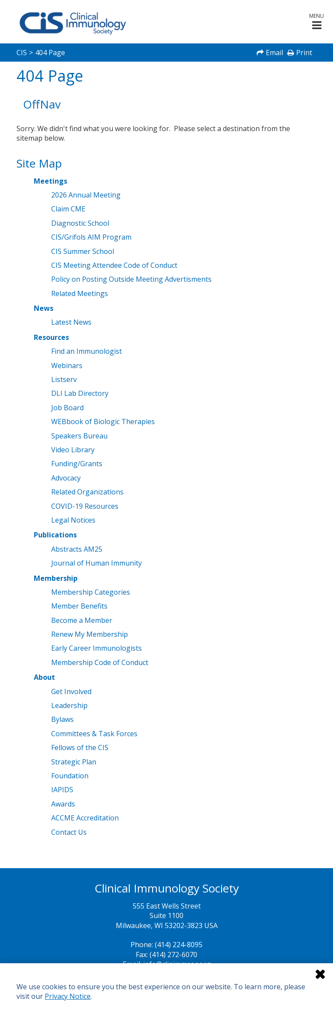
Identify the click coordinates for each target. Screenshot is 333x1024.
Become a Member (81, 620)
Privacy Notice (68, 996)
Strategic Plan (73, 762)
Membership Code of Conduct (99, 662)
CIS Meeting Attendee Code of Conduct (114, 265)
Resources (51, 337)
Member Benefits (79, 606)
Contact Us (69, 832)
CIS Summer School (82, 251)
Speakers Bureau (79, 436)
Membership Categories (90, 592)
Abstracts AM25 (76, 549)
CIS (21, 52)
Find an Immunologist (86, 351)
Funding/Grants (76, 463)
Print (304, 52)
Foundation (69, 775)
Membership (56, 578)
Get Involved (71, 691)
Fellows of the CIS (79, 747)
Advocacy (66, 478)
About (44, 677)
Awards (63, 804)
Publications (55, 535)
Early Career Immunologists (96, 648)
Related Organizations (87, 492)
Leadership (69, 705)
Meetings (50, 181)
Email (274, 52)
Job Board (67, 407)
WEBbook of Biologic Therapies (103, 421)
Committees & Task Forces (94, 733)
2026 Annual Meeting (86, 195)
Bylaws (62, 719)
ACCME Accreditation (85, 818)
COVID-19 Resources (84, 506)
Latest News (71, 322)
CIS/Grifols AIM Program (91, 237)
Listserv (64, 379)
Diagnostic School (80, 223)
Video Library (73, 449)
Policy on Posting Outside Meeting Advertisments (131, 279)
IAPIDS (62, 789)
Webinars (66, 365)
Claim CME (68, 209)
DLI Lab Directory (79, 393)
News (43, 308)
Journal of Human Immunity (96, 563)
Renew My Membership (89, 634)
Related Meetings (79, 293)
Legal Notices (73, 520)
